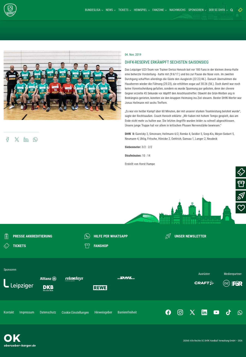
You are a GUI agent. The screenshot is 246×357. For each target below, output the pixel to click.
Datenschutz (48, 312)
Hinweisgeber (103, 312)
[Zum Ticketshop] (15, 246)
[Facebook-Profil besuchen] (168, 312)
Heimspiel (140, 10)
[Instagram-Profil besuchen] (180, 312)
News (109, 10)
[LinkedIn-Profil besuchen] (204, 312)
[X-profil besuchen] (192, 312)
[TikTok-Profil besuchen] (228, 312)
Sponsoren (196, 10)
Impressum (26, 312)
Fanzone (158, 10)
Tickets (123, 10)
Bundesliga (92, 10)
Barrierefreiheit (127, 312)
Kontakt (9, 312)
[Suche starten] (232, 10)
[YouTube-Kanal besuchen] (216, 312)
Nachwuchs (177, 10)
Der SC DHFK (217, 10)
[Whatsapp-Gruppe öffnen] (240, 312)
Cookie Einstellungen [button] (75, 312)
